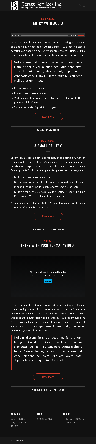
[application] (48, 35)
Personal (51, 18)
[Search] (78, 5)
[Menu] (84, 5)
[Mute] (76, 35)
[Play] (12, 35)
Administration (55, 129)
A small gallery (48, 145)
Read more (48, 116)
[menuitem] (78, 5)
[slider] (44, 35)
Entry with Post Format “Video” (48, 245)
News (43, 18)
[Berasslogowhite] (38, 5)
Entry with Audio (48, 23)
